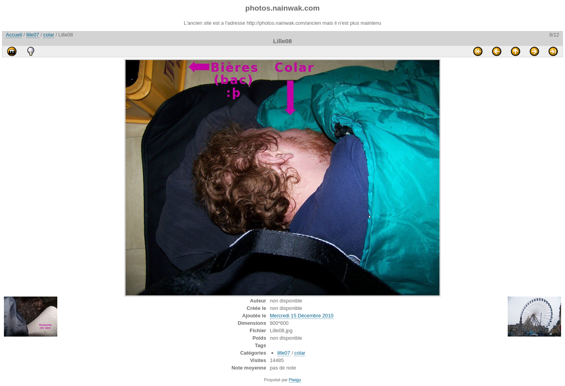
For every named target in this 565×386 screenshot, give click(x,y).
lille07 (32, 35)
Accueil (14, 35)
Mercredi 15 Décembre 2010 (302, 316)
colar (48, 35)
